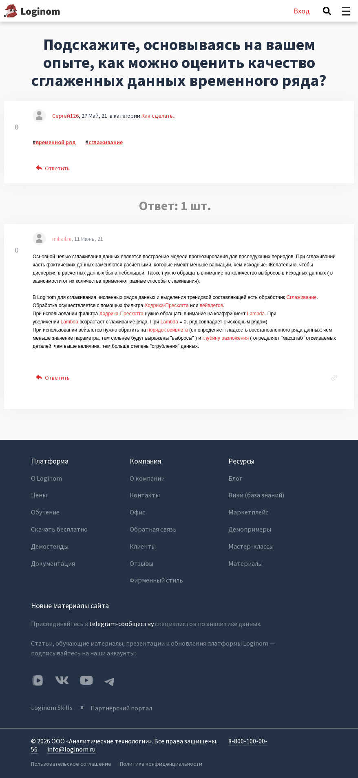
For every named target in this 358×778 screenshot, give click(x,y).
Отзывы (141, 560)
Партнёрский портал (122, 703)
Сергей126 (65, 115)
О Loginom (46, 478)
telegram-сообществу (121, 619)
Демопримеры (249, 527)
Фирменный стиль (156, 576)
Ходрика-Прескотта (166, 305)
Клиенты (143, 543)
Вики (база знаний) (256, 494)
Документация (52, 560)
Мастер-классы (250, 543)
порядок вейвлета (167, 330)
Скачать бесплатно (59, 527)
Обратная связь (152, 527)
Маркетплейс (247, 511)
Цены (39, 494)
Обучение (45, 511)
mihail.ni (61, 238)
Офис (138, 511)
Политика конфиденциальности (162, 758)
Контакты (144, 494)
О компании (147, 478)
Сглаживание (301, 297)
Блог (235, 478)
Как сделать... (159, 115)
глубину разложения (225, 338)
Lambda (256, 313)
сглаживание (105, 142)
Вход (302, 10)
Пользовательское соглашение (71, 758)
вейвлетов (211, 305)
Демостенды (49, 543)
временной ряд (56, 142)
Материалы (245, 560)
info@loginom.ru (71, 744)
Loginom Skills (52, 703)
